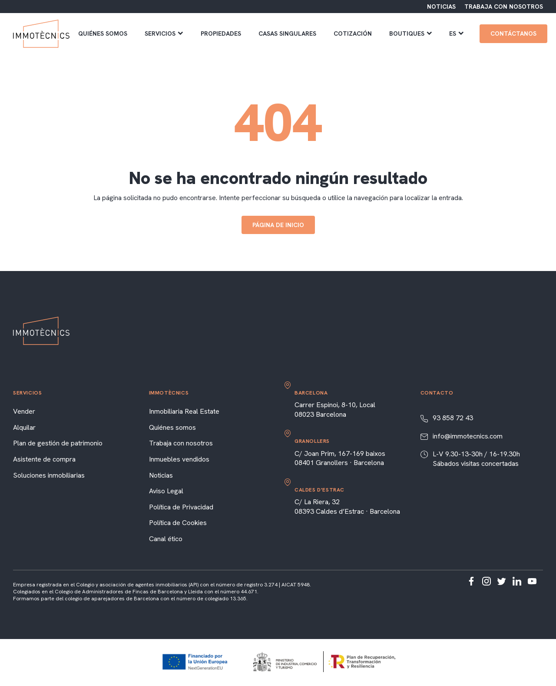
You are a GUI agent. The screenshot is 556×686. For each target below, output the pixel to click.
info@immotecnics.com (468, 436)
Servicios (164, 33)
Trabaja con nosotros (181, 443)
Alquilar (24, 427)
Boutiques (410, 33)
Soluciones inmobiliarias (49, 475)
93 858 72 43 (453, 417)
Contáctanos (513, 33)
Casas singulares (287, 33)
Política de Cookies (178, 522)
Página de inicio (278, 225)
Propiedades (221, 33)
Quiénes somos (102, 33)
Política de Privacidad (181, 507)
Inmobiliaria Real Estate (184, 411)
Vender (24, 411)
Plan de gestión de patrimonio (58, 443)
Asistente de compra (44, 459)
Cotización (353, 33)
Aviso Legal (166, 490)
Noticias (161, 475)
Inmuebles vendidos (179, 459)
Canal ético (165, 538)
